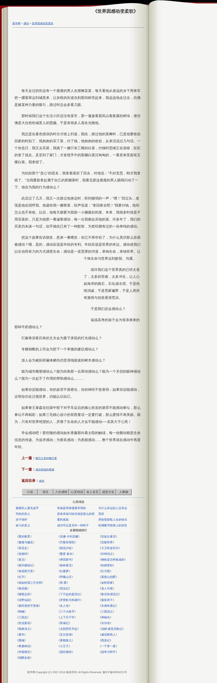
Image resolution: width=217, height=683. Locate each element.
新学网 (16, 23)
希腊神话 (24, 646)
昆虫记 (64, 588)
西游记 (105, 640)
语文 (45, 492)
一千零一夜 (108, 646)
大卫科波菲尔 (109, 548)
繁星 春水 (66, 553)
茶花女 (23, 548)
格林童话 (66, 565)
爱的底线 (63, 519)
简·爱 (63, 582)
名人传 (64, 605)
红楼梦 (64, 571)
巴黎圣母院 (67, 542)
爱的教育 (24, 536)
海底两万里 (26, 571)
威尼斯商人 (108, 634)
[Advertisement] (77, 58)
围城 (21, 640)
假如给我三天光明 (30, 582)
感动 (26, 23)
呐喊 (21, 611)
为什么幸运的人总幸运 (112, 508)
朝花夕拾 (66, 548)
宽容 (101, 513)
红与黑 (105, 571)
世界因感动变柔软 (42, 23)
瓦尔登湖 (66, 634)
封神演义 (107, 553)
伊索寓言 (24, 652)
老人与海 (107, 588)
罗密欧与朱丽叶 (70, 600)
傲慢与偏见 (26, 542)
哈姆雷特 (107, 565)
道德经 (23, 553)
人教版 (123, 492)
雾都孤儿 (66, 640)
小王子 (64, 646)
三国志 (23, 617)
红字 (21, 577)
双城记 (64, 623)
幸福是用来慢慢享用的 (71, 508)
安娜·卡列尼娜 (69, 536)
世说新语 (24, 623)
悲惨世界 (107, 542)
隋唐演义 (24, 628)
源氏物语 (66, 652)
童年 (21, 634)
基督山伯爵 (108, 577)
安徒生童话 (108, 536)
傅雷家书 (66, 559)
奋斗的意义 (23, 525)
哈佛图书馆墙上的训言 (112, 525)
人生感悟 (61, 492)
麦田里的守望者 (29, 605)
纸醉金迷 (24, 657)
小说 (30, 492)
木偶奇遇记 (108, 605)
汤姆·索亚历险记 (111, 628)
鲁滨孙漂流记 (109, 594)
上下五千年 (67, 617)
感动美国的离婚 (44, 469)
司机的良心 (23, 513)
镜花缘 (23, 588)
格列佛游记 (26, 565)
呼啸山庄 (66, 577)
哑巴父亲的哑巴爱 (46, 458)
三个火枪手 (67, 611)
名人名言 (92, 492)
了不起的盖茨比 (70, 594)
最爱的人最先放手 (27, 508)
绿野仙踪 (24, 600)
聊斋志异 (24, 594)
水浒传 (105, 623)
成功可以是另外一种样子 (73, 525)
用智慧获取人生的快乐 (112, 519)
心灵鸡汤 (77, 492)
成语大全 (108, 492)
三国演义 (107, 611)
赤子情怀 (21, 519)
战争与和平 (108, 652)
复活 (21, 559)
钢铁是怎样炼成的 (112, 559)
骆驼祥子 (107, 600)
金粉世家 (107, 582)
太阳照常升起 (68, 628)
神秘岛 (105, 617)
